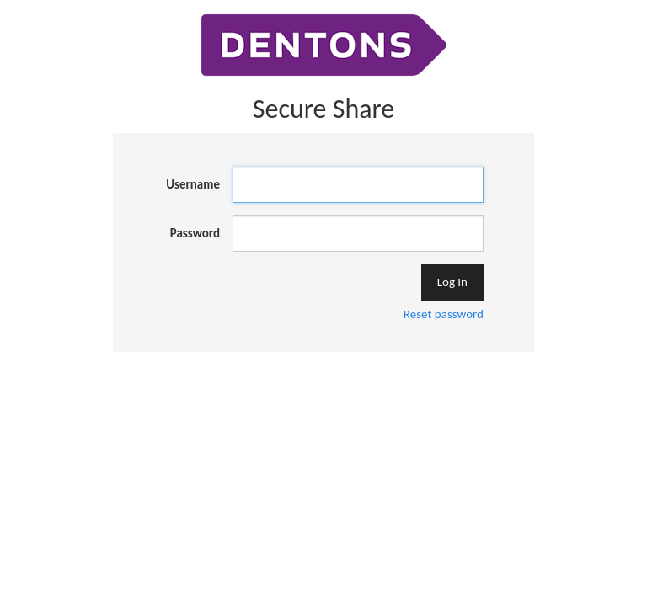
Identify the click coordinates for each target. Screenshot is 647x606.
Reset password (444, 314)
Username (193, 184)
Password (195, 233)
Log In (452, 282)
